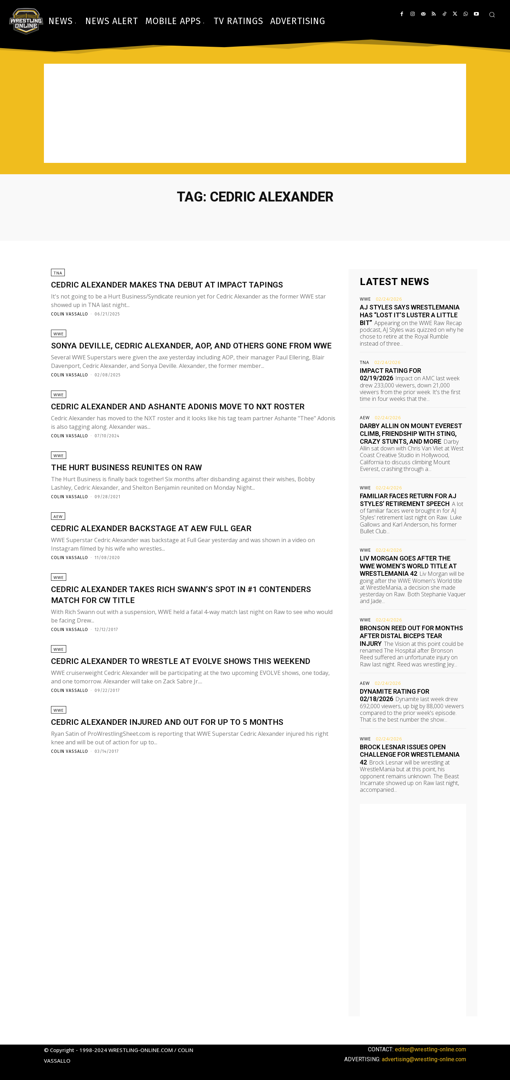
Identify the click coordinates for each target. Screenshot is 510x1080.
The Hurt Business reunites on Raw (144, 496)
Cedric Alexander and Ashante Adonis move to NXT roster (186, 427)
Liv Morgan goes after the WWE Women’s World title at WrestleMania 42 (408, 566)
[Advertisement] (255, 113)
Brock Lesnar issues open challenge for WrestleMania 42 (410, 754)
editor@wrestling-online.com (430, 1049)
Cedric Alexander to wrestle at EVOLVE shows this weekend (185, 703)
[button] (492, 14)
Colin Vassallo (69, 314)
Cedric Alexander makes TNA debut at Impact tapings (192, 284)
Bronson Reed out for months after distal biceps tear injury (411, 635)
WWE (58, 336)
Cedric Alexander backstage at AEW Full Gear (173, 559)
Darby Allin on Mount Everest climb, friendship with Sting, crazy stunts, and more (411, 433)
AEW (58, 548)
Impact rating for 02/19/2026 (390, 374)
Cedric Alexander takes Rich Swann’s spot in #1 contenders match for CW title (176, 628)
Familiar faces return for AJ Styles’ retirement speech (408, 499)
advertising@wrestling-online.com (424, 1059)
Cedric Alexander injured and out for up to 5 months (193, 771)
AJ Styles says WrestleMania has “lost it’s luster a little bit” (410, 314)
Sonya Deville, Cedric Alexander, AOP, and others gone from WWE (180, 353)
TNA (57, 273)
